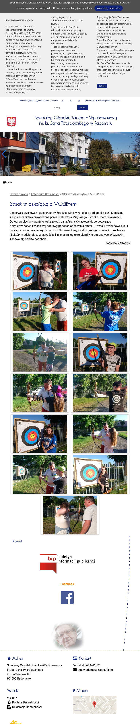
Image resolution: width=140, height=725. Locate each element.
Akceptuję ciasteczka (108, 8)
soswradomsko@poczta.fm (93, 670)
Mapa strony (42, 101)
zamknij (102, 86)
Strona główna (27, 101)
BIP (12, 698)
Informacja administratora (108, 101)
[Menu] (70, 182)
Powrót (17, 541)
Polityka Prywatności (23, 702)
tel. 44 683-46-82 (86, 665)
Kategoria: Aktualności (45, 194)
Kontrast (89, 101)
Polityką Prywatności (92, 2)
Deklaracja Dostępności (24, 707)
